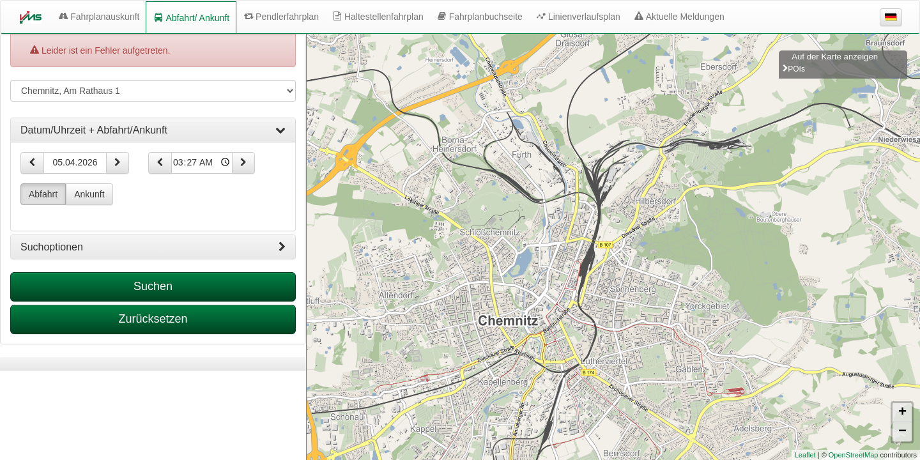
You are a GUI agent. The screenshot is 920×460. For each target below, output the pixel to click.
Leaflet (805, 455)
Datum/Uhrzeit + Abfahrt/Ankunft (153, 130)
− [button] (902, 431)
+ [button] (902, 412)
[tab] (153, 130)
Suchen (153, 286)
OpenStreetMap (853, 455)
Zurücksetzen (152, 318)
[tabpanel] (153, 364)
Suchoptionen (153, 247)
